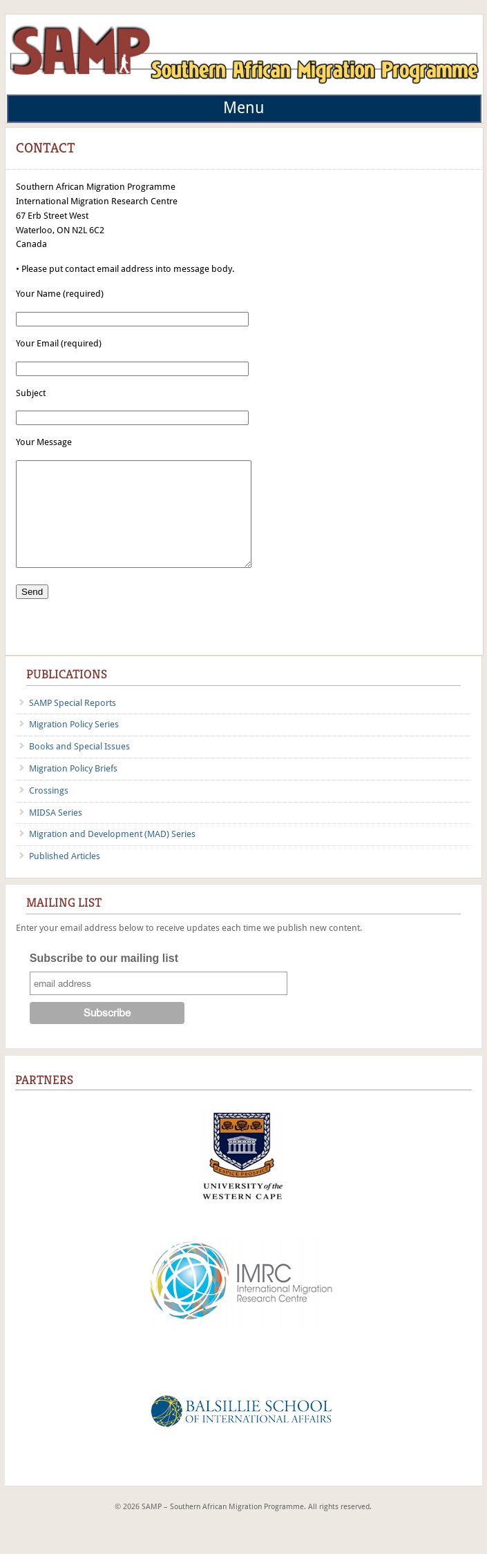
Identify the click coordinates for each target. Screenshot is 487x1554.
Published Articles (64, 877)
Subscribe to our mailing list (104, 979)
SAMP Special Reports (72, 723)
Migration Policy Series (74, 745)
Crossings (48, 811)
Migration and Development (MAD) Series (112, 854)
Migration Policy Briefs (73, 789)
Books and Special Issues (79, 767)
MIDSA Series (55, 833)
